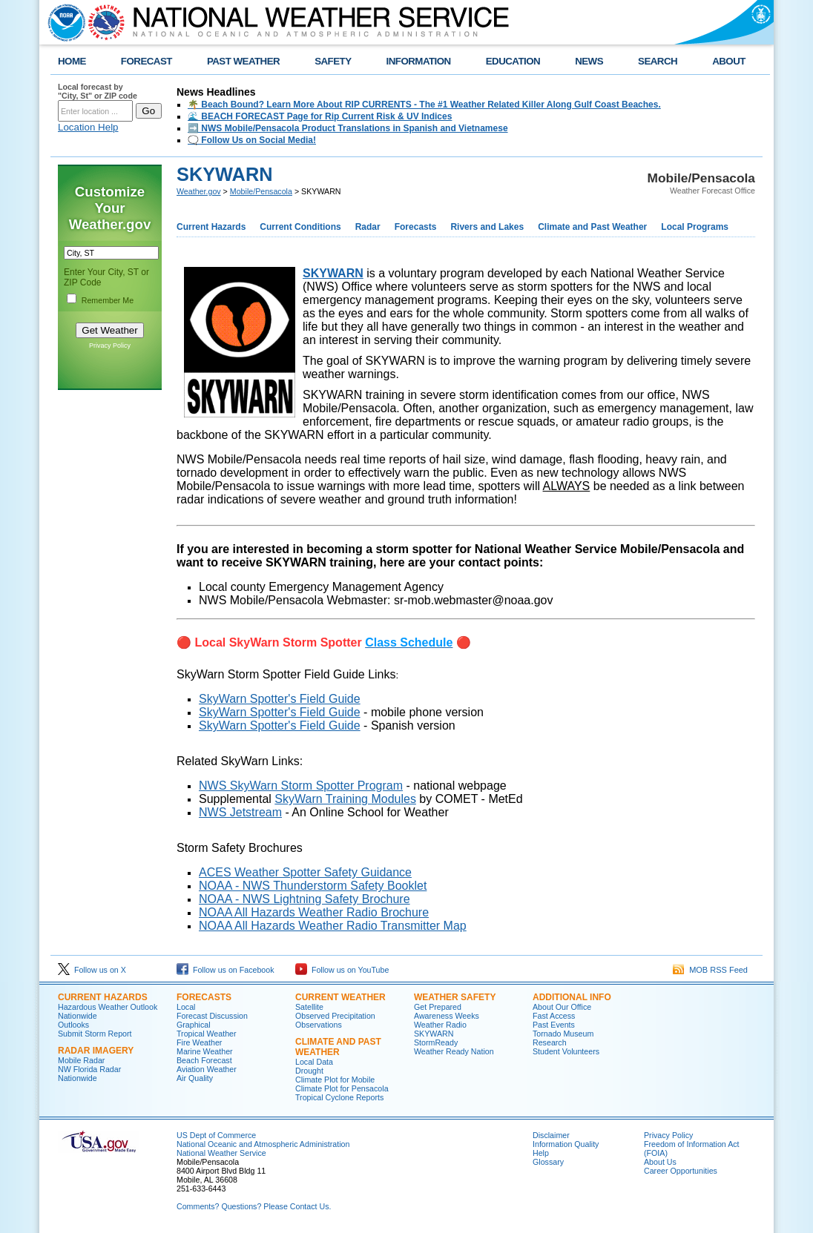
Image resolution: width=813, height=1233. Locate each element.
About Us (660, 1161)
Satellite (309, 1006)
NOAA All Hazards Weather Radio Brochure (314, 912)
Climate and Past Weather (592, 227)
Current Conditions (300, 227)
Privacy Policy (110, 345)
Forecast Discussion (212, 1015)
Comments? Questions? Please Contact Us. (254, 1206)
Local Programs (694, 227)
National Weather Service (221, 1152)
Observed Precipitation (335, 1015)
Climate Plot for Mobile (335, 1079)
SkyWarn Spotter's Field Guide (280, 698)
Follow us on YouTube (342, 969)
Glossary (548, 1161)
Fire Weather (199, 1042)
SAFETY (333, 61)
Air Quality (195, 1078)
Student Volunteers (566, 1051)
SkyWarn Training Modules (345, 799)
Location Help (88, 127)
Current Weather (340, 997)
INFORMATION (418, 61)
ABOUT (728, 61)
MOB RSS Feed (710, 969)
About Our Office (562, 1006)
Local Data (314, 1061)
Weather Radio (440, 1024)
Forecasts (416, 227)
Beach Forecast (204, 1060)
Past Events (554, 1024)
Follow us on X (92, 969)
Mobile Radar (81, 1060)
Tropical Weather (207, 1033)
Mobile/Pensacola (261, 191)
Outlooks (73, 1024)
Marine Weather (205, 1051)
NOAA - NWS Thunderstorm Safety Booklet (313, 885)
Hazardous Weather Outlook (107, 1006)
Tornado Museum (563, 1033)
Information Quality (566, 1144)
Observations (318, 1024)
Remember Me (108, 300)
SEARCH (657, 61)
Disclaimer (551, 1135)
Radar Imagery (96, 1050)
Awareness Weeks (446, 1015)
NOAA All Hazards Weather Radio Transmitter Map (333, 925)
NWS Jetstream (240, 812)
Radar (368, 227)
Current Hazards (211, 227)
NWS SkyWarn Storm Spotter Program (301, 785)
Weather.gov (199, 191)
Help (541, 1152)
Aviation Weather (207, 1069)
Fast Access (554, 1015)
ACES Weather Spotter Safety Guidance (305, 872)
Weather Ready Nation (454, 1051)
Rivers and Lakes (487, 227)
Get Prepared (437, 1006)
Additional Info (572, 997)
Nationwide (77, 1015)
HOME (72, 61)
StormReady (436, 1042)
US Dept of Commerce (216, 1135)
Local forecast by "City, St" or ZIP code (97, 91)
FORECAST (146, 61)
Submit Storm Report (95, 1033)
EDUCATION (513, 61)
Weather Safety (455, 997)
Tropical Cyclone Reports (339, 1097)
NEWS (589, 61)
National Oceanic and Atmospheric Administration (263, 1144)
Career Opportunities (680, 1170)
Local (186, 1006)
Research (550, 1042)
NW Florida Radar (89, 1069)
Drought (309, 1070)
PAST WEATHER (243, 61)
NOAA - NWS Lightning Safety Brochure (304, 899)
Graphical (194, 1024)
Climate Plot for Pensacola (342, 1088)
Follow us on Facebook (225, 969)
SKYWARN (333, 273)
